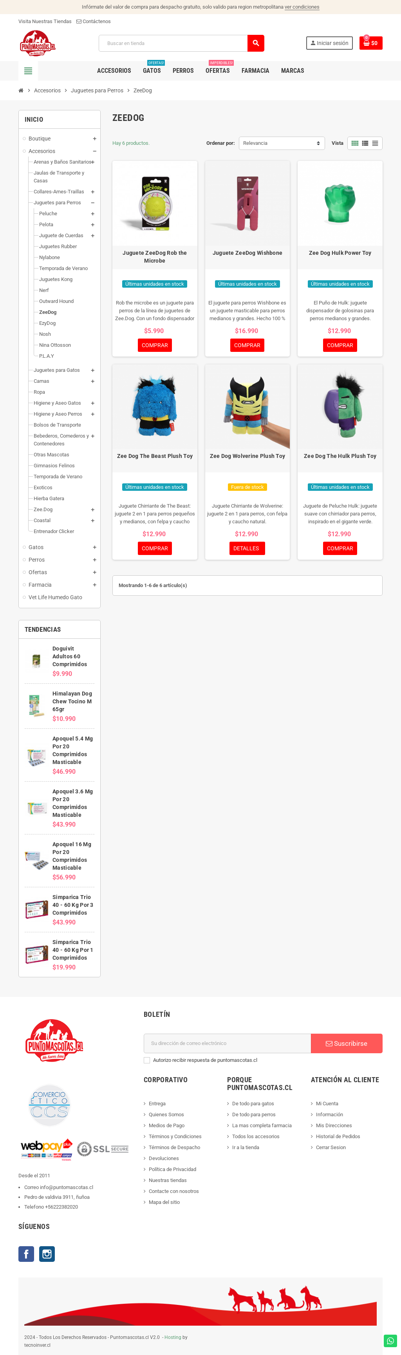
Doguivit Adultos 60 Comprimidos (69, 656)
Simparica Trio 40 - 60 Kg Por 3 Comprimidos (72, 905)
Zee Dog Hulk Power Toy (340, 253)
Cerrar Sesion (331, 1147)
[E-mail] (227, 1043)
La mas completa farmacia (262, 1125)
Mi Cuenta (327, 1103)
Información (329, 1114)
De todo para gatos (253, 1103)
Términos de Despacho (174, 1147)
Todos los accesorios (256, 1136)
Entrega (157, 1103)
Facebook (26, 1254)
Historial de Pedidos (338, 1136)
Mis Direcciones (334, 1125)
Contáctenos (93, 21)
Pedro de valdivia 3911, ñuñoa (57, 1197)
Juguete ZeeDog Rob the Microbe (155, 257)
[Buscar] (181, 43)
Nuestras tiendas (168, 1180)
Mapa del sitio (164, 1202)
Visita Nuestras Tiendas (45, 21)
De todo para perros (254, 1114)
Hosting (172, 1337)
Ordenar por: (220, 143)
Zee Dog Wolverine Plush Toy (247, 456)
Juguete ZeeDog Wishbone (247, 253)
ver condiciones (302, 7)
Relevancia (255, 143)
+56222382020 (61, 1207)
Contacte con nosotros (174, 1191)
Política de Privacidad (172, 1169)
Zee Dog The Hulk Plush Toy (340, 456)
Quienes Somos (166, 1114)
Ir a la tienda (245, 1147)
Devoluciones (164, 1158)
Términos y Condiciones (175, 1136)
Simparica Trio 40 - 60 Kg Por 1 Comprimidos (72, 950)
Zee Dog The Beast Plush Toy (155, 456)
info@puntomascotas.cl (66, 1187)
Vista (337, 143)
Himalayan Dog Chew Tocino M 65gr (72, 701)
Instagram (47, 1254)
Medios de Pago (166, 1125)
